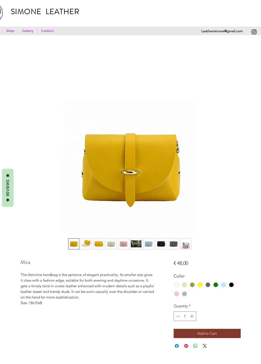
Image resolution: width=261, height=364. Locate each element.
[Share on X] (205, 346)
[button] (10, 30)
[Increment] (192, 316)
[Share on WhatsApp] (195, 346)
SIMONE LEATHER (48, 12)
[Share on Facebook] (177, 346)
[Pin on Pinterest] (186, 346)
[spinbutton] (185, 316)
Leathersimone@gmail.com (222, 31)
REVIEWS (8, 188)
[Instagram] (254, 32)
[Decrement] (177, 316)
